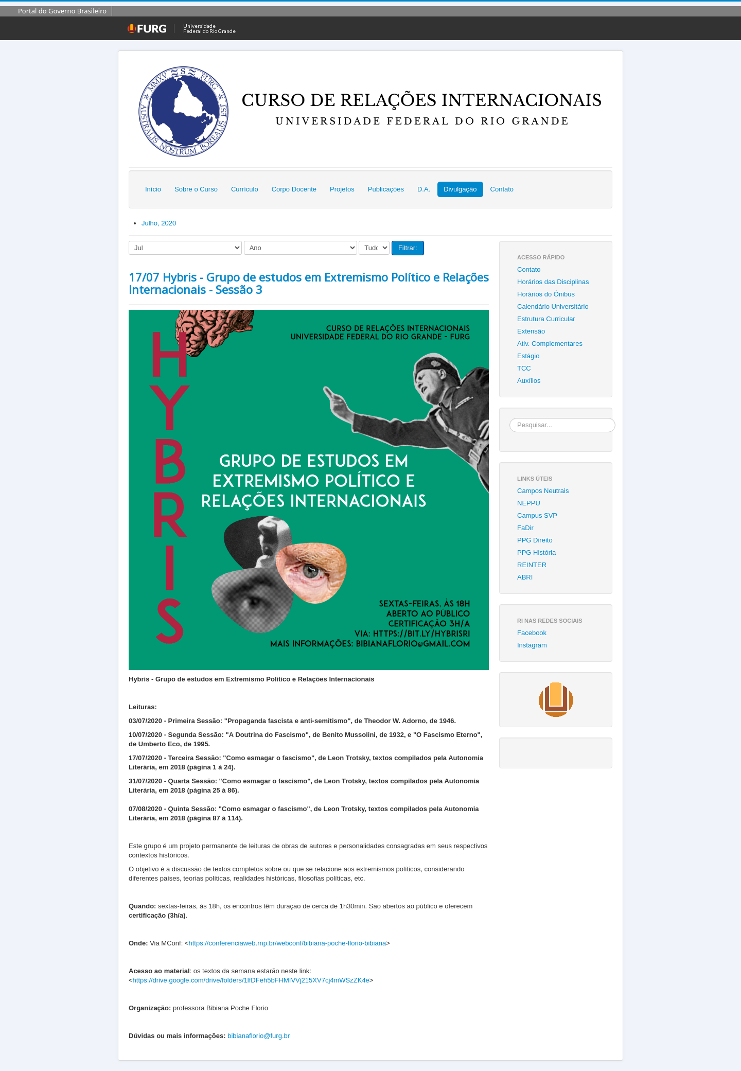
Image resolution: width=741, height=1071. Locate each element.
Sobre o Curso (196, 189)
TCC (524, 368)
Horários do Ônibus (546, 294)
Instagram (532, 645)
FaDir (525, 528)
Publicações (386, 189)
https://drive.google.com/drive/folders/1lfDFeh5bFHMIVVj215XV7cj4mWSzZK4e (251, 980)
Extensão (531, 331)
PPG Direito (535, 540)
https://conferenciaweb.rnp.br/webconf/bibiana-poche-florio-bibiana (287, 943)
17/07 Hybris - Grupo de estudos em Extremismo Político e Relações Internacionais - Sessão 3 (309, 283)
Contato (502, 189)
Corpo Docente (294, 189)
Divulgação (460, 189)
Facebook (531, 633)
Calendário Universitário (553, 306)
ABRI (525, 577)
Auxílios (529, 380)
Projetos (342, 189)
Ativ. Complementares (550, 343)
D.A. (423, 189)
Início (153, 189)
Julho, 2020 (159, 223)
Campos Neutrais (543, 491)
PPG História (536, 552)
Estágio (528, 356)
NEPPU (528, 503)
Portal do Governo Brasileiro (62, 10)
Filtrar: (407, 248)
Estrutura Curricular (546, 319)
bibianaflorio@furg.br (258, 1036)
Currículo (244, 189)
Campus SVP (537, 515)
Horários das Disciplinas (553, 282)
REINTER (531, 565)
